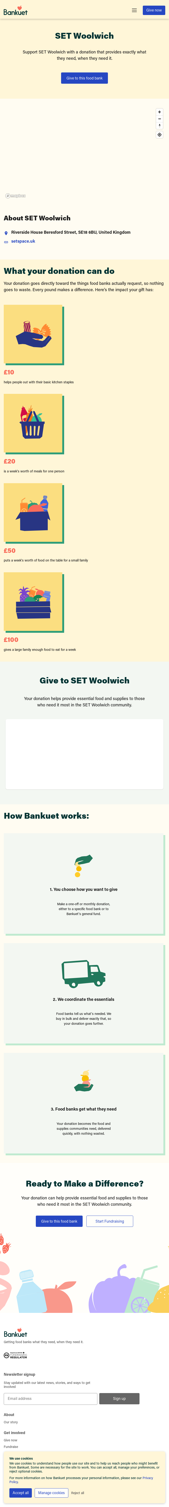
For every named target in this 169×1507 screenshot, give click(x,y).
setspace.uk (23, 242)
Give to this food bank (84, 78)
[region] (84, 153)
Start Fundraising (110, 1222)
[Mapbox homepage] (15, 196)
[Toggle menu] (134, 10)
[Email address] (50, 1399)
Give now (154, 10)
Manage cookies (51, 1493)
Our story (11, 1422)
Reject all (77, 1493)
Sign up (119, 1399)
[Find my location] (159, 134)
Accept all (21, 1493)
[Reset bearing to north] (159, 125)
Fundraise (11, 1447)
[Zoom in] (159, 112)
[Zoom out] (159, 118)
